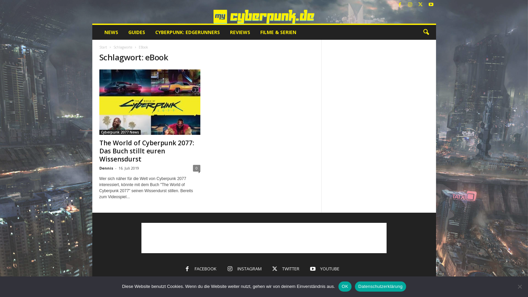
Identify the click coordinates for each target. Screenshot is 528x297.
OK (345, 286)
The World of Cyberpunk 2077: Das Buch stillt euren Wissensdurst (146, 151)
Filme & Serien (278, 32)
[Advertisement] (264, 238)
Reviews (240, 32)
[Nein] (519, 286)
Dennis (106, 168)
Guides (136, 32)
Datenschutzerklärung (380, 286)
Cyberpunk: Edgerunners (187, 32)
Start (103, 47)
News (111, 32)
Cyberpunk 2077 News (120, 132)
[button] (426, 32)
